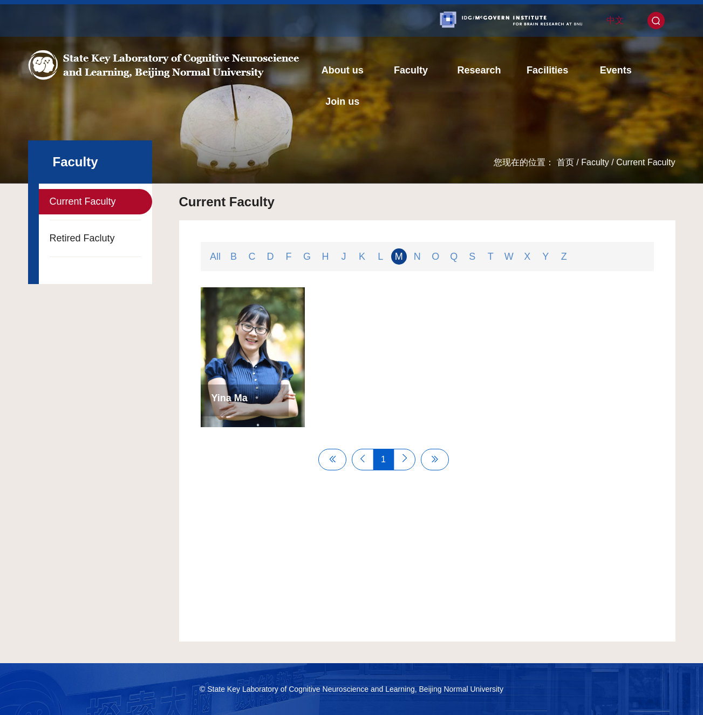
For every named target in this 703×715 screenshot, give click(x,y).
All (215, 256)
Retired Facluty (82, 238)
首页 (565, 162)
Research (479, 70)
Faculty (411, 70)
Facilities (547, 70)
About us (343, 70)
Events (616, 70)
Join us (342, 101)
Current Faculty (645, 162)
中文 (615, 20)
